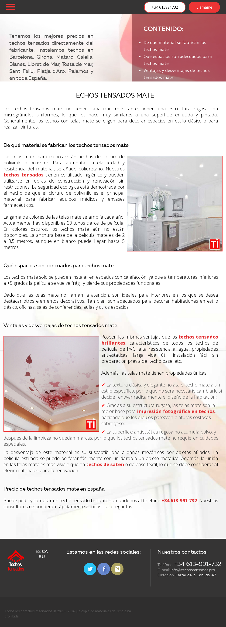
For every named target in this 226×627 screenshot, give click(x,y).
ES (38, 551)
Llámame (204, 7)
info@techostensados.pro (193, 570)
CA (45, 551)
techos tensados (23, 175)
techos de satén (105, 464)
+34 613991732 (165, 7)
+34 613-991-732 (179, 500)
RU (42, 556)
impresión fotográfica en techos (176, 411)
